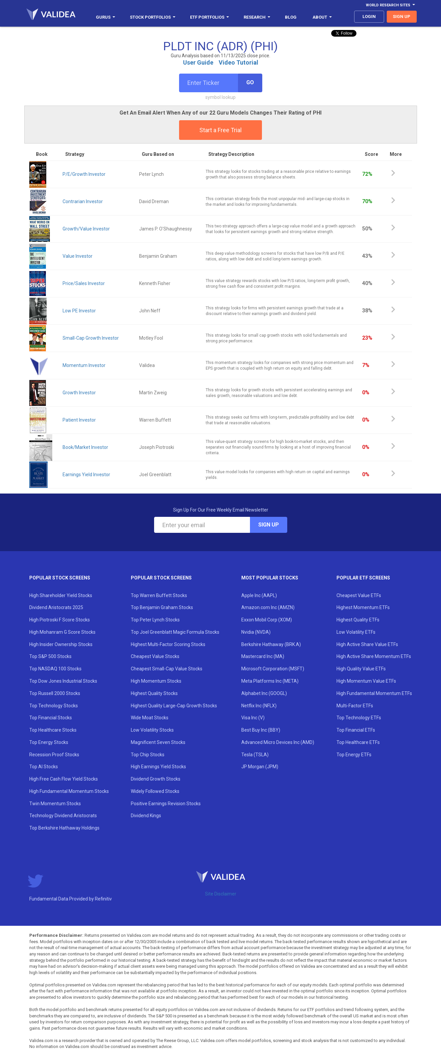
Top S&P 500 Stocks (50, 656)
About (322, 17)
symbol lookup (220, 97)
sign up (401, 16)
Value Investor (78, 256)
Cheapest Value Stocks (155, 656)
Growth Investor (79, 392)
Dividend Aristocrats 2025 (56, 607)
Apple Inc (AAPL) (259, 595)
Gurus (105, 17)
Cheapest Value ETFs (358, 595)
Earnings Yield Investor (86, 474)
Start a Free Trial (220, 130)
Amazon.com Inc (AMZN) (268, 607)
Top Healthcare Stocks (53, 730)
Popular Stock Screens (59, 577)
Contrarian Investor (83, 201)
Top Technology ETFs (358, 717)
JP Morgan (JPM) (259, 766)
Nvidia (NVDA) (256, 632)
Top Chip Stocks (147, 754)
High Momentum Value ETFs (366, 681)
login (369, 16)
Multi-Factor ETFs (354, 705)
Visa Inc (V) (253, 717)
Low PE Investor (79, 310)
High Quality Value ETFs (361, 668)
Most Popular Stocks (269, 577)
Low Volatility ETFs (355, 632)
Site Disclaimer (220, 893)
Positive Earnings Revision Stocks (166, 803)
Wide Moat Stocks (149, 717)
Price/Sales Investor (84, 283)
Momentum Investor (84, 365)
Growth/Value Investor (86, 228)
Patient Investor (79, 420)
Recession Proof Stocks (54, 754)
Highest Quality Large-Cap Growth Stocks (174, 705)
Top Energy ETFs (353, 754)
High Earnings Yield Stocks (158, 766)
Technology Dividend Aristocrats (63, 815)
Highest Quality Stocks (154, 693)
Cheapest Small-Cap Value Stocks (166, 668)
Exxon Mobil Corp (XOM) (266, 619)
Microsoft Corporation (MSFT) (272, 668)
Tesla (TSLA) (255, 754)
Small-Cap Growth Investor (91, 338)
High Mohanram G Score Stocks (62, 632)
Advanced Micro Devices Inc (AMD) (277, 742)
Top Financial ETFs (355, 730)
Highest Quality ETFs (357, 619)
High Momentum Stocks (156, 681)
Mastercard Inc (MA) (262, 656)
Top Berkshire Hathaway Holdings (64, 828)
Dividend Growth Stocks (155, 779)
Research (257, 17)
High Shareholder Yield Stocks (60, 595)
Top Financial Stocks (50, 717)
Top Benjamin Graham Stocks (162, 607)
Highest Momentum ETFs (363, 607)
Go (250, 82)
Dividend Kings (146, 815)
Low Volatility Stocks (152, 730)
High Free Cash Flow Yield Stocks (63, 779)
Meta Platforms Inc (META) (270, 681)
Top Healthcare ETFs (358, 742)
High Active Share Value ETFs (367, 644)
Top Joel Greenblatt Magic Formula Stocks (175, 632)
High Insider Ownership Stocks (61, 644)
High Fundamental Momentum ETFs (374, 693)
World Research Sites (390, 5)
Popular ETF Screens (363, 577)
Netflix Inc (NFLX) (259, 705)
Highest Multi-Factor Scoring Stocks (168, 644)
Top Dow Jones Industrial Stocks (63, 681)
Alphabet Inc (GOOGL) (264, 693)
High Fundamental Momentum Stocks (69, 791)
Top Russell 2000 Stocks (54, 693)
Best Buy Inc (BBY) (260, 730)
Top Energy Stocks (48, 742)
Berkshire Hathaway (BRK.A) (271, 644)
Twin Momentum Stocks (55, 803)
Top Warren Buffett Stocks (159, 595)
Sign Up (268, 525)
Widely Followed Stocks (155, 791)
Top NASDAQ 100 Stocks (55, 668)
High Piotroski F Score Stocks (59, 619)
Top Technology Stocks (53, 705)
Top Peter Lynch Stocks (155, 619)
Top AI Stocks (43, 766)
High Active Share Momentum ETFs (373, 656)
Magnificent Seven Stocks (158, 742)
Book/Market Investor (85, 447)
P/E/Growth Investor (84, 174)
